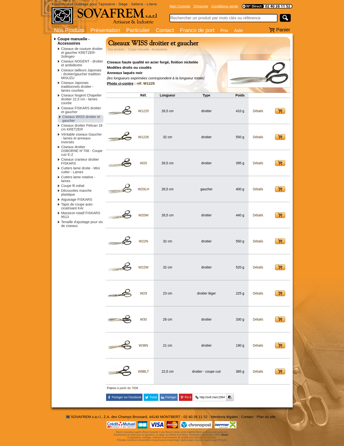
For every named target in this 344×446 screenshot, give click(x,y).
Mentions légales (224, 417)
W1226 (143, 137)
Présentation (105, 30)
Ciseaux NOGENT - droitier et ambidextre (82, 63)
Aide (238, 30)
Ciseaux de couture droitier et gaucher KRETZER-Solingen (82, 52)
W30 (143, 319)
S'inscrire (200, 6)
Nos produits (116, 49)
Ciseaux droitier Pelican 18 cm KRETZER (81, 127)
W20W (143, 215)
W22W (143, 267)
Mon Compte (180, 6)
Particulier (138, 30)
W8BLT (143, 371)
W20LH (143, 189)
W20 (143, 163)
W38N (143, 345)
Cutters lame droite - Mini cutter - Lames (80, 170)
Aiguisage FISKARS (76, 199)
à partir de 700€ (127, 388)
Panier (283, 29)
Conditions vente (224, 6)
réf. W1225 (146, 83)
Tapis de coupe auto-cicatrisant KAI (77, 206)
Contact (165, 30)
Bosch (225, 434)
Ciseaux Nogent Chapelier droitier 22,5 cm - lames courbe (81, 99)
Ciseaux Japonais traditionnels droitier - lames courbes (77, 86)
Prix (224, 30)
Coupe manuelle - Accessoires (74, 41)
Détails (258, 111)
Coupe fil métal (72, 186)
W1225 (143, 111)
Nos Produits (69, 30)
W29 (143, 293)
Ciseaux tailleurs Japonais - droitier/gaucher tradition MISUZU (81, 74)
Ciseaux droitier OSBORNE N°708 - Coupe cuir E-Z (81, 151)
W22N (143, 241)
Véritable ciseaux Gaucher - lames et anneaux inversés (81, 138)
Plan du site (266, 417)
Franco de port (197, 30)
